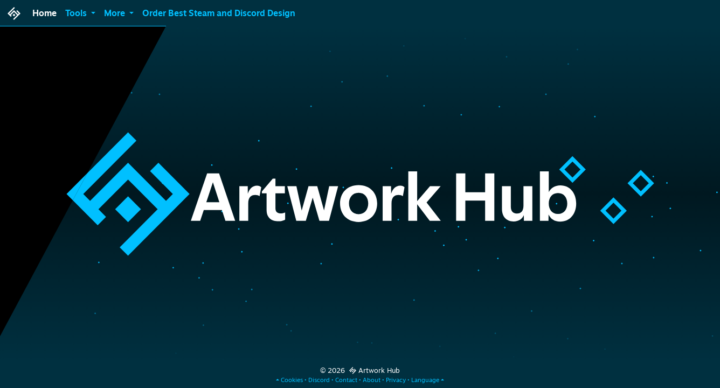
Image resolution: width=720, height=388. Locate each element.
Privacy (396, 380)
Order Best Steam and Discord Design (218, 13)
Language (425, 380)
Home (44, 13)
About (371, 380)
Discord (319, 380)
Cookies (292, 380)
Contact (346, 380)
